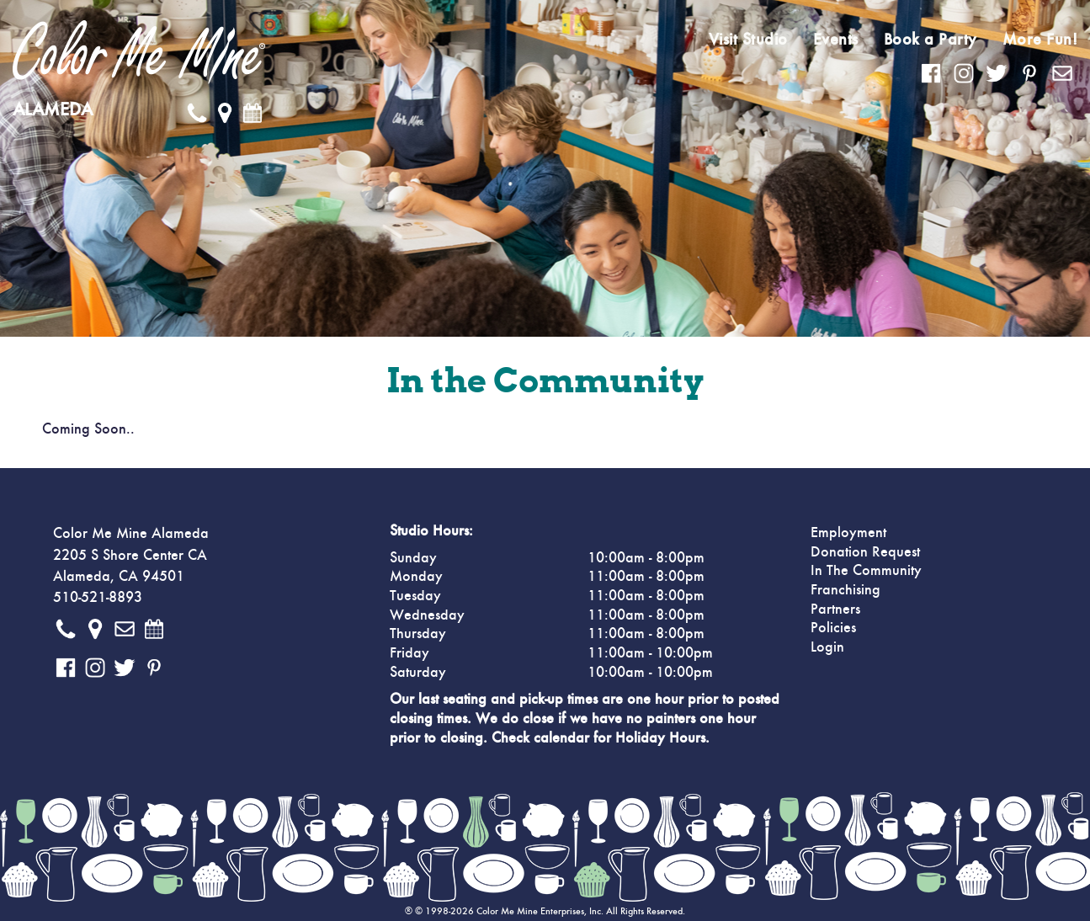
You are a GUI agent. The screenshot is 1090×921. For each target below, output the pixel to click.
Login (827, 647)
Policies (833, 628)
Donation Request (865, 552)
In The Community (866, 570)
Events (836, 39)
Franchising (845, 590)
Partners (835, 609)
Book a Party (930, 39)
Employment (848, 532)
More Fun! (1040, 39)
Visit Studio (748, 39)
